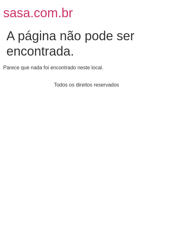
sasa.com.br (38, 13)
